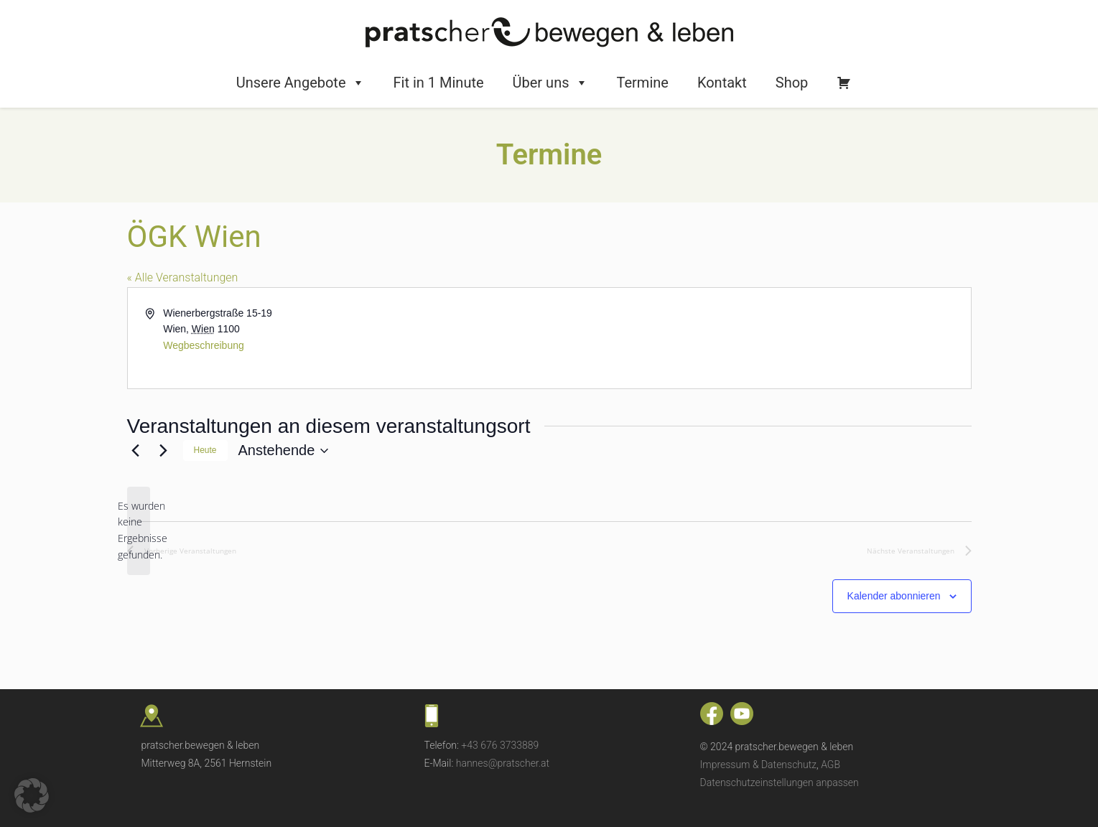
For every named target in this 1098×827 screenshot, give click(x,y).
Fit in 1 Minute (439, 82)
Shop (792, 82)
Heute (205, 450)
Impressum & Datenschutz (758, 764)
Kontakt (722, 82)
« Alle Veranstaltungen (182, 277)
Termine (643, 82)
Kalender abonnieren (894, 596)
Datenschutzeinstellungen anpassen (779, 782)
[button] (31, 795)
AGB (830, 764)
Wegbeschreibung (203, 345)
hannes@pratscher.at (502, 763)
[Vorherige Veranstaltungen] (135, 450)
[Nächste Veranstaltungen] (163, 450)
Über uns (550, 82)
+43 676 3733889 (500, 745)
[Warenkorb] (844, 82)
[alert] (138, 531)
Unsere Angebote (300, 82)
